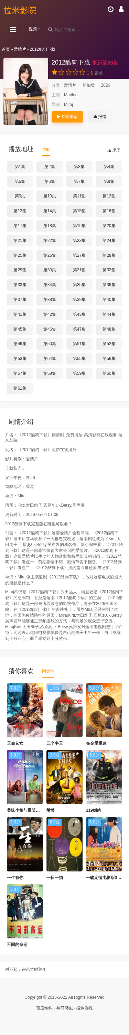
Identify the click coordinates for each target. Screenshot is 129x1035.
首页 (6, 49)
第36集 (109, 284)
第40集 (109, 299)
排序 (113, 149)
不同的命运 (17, 944)
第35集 (79, 284)
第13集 (19, 210)
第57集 (19, 373)
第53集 (19, 358)
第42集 (49, 314)
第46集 (49, 329)
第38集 (49, 299)
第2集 (49, 166)
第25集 (19, 255)
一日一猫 (54, 877)
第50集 (49, 343)
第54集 (49, 358)
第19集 (79, 225)
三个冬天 (54, 743)
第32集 (109, 269)
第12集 (109, 196)
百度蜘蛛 (44, 1008)
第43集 (79, 314)
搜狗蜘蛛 (84, 1008)
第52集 (109, 343)
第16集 (109, 210)
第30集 (49, 269)
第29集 (19, 269)
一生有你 (15, 877)
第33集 (19, 284)
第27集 (79, 255)
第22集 (49, 240)
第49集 (19, 343)
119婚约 (93, 810)
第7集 (79, 181)
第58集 (49, 373)
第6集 (49, 181)
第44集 (109, 314)
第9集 (20, 196)
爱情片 (20, 49)
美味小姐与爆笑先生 (25, 810)
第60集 (109, 373)
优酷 (46, 149)
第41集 (19, 314)
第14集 (49, 210)
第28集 (109, 255)
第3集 (79, 166)
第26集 (49, 255)
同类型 (48, 671)
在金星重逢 (96, 743)
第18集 (49, 225)
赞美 (50, 810)
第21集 (19, 240)
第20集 (109, 225)
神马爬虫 (64, 1008)
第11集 (79, 196)
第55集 (79, 358)
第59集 (79, 373)
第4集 (109, 166)
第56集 (109, 358)
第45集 (19, 329)
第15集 (79, 210)
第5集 (20, 181)
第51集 (79, 343)
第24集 (109, 240)
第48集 (109, 329)
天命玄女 (15, 743)
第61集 (19, 388)
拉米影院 (19, 10)
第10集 (49, 196)
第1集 (20, 166)
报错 (100, 116)
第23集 (79, 240)
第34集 (49, 284)
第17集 (19, 225)
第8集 (109, 181)
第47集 (79, 329)
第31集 (79, 269)
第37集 (19, 299)
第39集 (79, 299)
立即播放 (67, 116)
